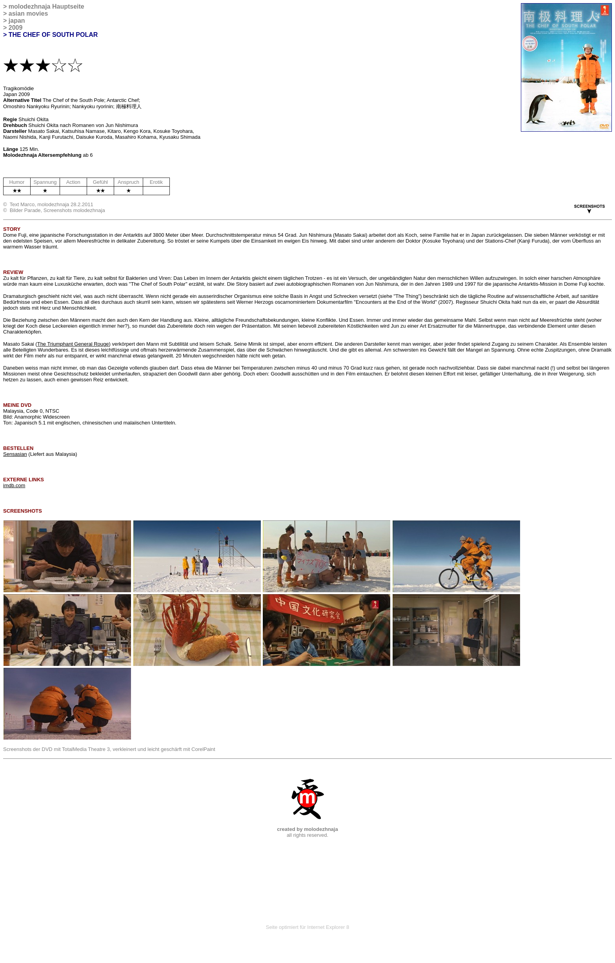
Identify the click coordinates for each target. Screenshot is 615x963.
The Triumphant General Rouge (73, 344)
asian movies (28, 13)
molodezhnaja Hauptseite (46, 6)
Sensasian (15, 454)
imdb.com (14, 485)
